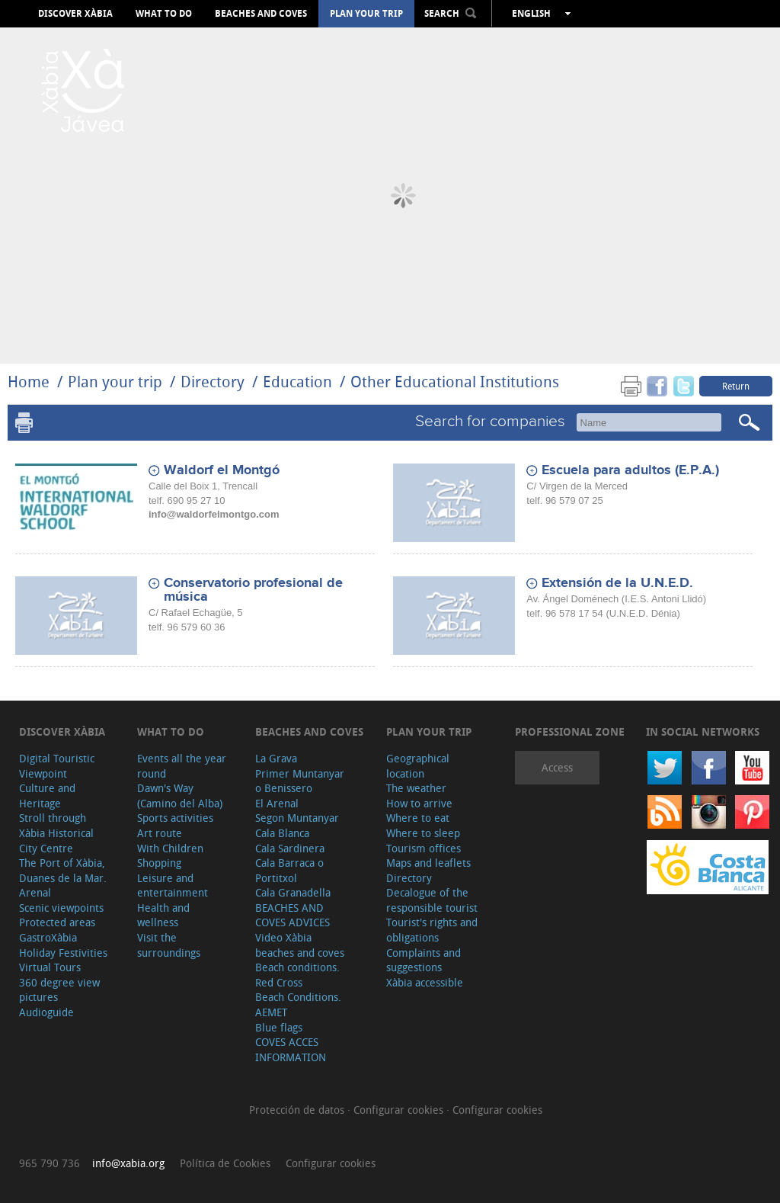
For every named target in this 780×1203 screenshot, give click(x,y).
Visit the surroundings (168, 945)
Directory (213, 381)
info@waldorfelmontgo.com (214, 514)
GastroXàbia (48, 937)
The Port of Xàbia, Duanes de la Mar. (63, 870)
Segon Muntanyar (297, 817)
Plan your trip (366, 13)
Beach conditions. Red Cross (297, 975)
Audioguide (46, 1012)
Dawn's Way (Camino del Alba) (179, 795)
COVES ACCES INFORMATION (290, 1049)
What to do (164, 13)
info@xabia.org (128, 1163)
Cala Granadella (293, 892)
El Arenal (277, 803)
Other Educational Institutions (454, 381)
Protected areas (57, 922)
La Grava (276, 758)
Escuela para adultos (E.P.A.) (630, 470)
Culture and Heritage (47, 795)
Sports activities (175, 817)
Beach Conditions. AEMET (298, 1004)
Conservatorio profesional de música (253, 590)
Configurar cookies (399, 1109)
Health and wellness (163, 915)
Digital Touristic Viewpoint (56, 766)
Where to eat (417, 817)
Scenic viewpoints (61, 907)
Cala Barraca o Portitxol (289, 870)
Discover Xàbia (75, 13)
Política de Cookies (225, 1163)
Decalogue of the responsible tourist (432, 900)
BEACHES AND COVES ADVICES (292, 915)
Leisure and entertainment (172, 885)
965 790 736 (49, 1163)
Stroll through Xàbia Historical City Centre (56, 832)
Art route (159, 833)
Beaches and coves (261, 13)
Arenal (35, 892)
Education (297, 381)
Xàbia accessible (424, 982)
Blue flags (278, 1027)
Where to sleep (423, 833)
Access (557, 767)
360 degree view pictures (59, 990)
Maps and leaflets (428, 862)
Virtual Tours (50, 967)
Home (29, 381)
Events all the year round (181, 766)
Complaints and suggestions (423, 960)
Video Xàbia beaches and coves (299, 945)
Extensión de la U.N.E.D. (617, 583)
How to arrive (419, 803)
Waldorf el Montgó (222, 470)
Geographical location (417, 766)
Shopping (159, 862)
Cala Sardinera (289, 848)
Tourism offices (423, 848)
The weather (416, 788)
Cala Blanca (282, 833)
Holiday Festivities (63, 952)
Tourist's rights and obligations (432, 930)
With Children (170, 848)
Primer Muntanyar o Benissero (299, 781)
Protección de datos (298, 1109)
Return (736, 386)
